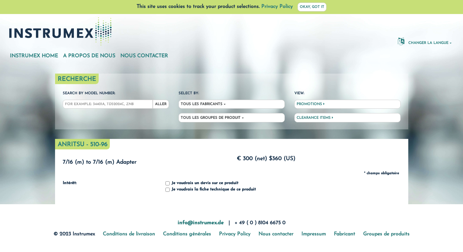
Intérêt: (69, 183)
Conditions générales (187, 234)
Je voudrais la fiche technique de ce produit (210, 190)
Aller (160, 104)
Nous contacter (144, 56)
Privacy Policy (277, 6)
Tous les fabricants (201, 104)
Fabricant (344, 234)
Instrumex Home (34, 56)
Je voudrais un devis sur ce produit (201, 183)
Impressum (313, 234)
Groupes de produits (386, 234)
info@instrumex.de (201, 223)
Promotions (311, 104)
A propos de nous (89, 56)
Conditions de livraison (129, 234)
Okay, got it (312, 7)
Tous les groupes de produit (211, 118)
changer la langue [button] (423, 41)
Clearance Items (315, 118)
